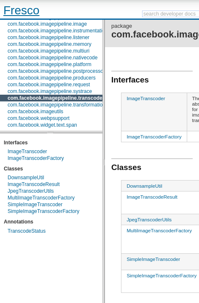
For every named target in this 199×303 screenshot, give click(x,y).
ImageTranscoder (27, 151)
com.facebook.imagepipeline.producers (52, 78)
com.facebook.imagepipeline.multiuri (48, 51)
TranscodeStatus (27, 231)
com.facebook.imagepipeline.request (49, 85)
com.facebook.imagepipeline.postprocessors (58, 71)
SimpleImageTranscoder (35, 204)
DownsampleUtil (26, 178)
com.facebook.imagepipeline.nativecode (52, 58)
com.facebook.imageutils (35, 111)
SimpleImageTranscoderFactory (43, 211)
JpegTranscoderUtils (31, 191)
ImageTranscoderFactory (36, 158)
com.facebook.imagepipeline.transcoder (56, 98)
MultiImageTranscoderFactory (41, 198)
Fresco (21, 10)
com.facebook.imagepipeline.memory (49, 44)
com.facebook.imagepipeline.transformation (56, 105)
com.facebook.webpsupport (39, 118)
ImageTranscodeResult (34, 184)
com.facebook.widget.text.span (42, 125)
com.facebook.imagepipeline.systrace (50, 91)
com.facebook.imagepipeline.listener (48, 37)
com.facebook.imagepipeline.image (47, 24)
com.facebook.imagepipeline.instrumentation (58, 31)
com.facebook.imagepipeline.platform (49, 64)
